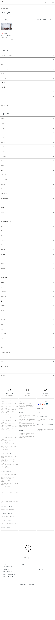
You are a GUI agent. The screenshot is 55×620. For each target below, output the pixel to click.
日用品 (3, 89)
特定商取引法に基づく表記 (7, 605)
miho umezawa (5, 210)
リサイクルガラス (6, 401)
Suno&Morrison (5, 205)
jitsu (2, 324)
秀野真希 (4, 123)
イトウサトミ (5, 159)
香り (2, 99)
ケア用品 (4, 94)
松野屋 (3, 226)
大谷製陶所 (4, 164)
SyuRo (3, 241)
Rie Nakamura (5, 293)
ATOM (23, 595)
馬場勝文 (4, 143)
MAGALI (3, 272)
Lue (2, 200)
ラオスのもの (5, 386)
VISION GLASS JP (6, 231)
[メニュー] (53, 2)
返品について (4, 600)
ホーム (2, 8)
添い (2, 365)
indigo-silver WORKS (7, 236)
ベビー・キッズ (5, 104)
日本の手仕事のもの (7, 381)
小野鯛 (3, 128)
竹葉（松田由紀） (6, 185)
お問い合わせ (39, 600)
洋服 (2, 75)
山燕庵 (3, 376)
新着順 (49, 19)
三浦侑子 (4, 169)
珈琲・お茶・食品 (6, 109)
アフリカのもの (5, 391)
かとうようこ (5, 252)
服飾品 (3, 84)
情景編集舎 (4, 407)
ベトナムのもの (5, 396)
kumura (3, 262)
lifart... (3, 247)
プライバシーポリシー (6, 607)
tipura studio (4, 298)
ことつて (7, 8)
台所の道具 (4, 60)
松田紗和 (4, 288)
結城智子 (4, 154)
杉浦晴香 (4, 329)
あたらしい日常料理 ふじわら (10, 355)
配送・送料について (5, 598)
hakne (3, 221)
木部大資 (4, 179)
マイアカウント (39, 595)
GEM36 (3, 340)
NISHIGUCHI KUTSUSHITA (9, 216)
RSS (20, 595)
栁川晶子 (4, 133)
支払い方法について (5, 603)
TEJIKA (3, 257)
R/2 (2, 278)
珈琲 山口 (4, 360)
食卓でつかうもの (6, 55)
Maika (3, 283)
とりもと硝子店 (5, 190)
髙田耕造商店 (5, 314)
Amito (3, 303)
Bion (2, 350)
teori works (4, 267)
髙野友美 (4, 149)
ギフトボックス (5, 70)
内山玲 (3, 174)
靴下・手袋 (4, 80)
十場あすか (4, 138)
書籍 (2, 65)
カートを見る (39, 598)
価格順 (44, 19)
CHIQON (4, 345)
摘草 (2, 309)
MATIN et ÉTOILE (6, 319)
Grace (3, 334)
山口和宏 (4, 195)
